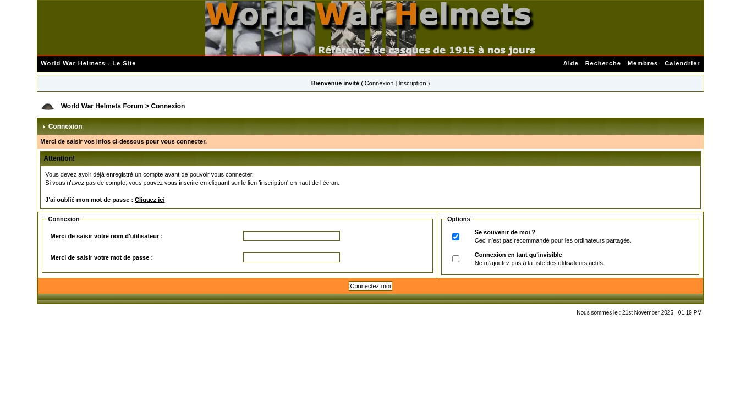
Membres (643, 63)
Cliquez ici (149, 199)
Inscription (412, 83)
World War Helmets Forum (102, 106)
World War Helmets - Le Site (88, 63)
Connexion (379, 83)
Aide (571, 63)
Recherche (603, 63)
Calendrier (682, 63)
